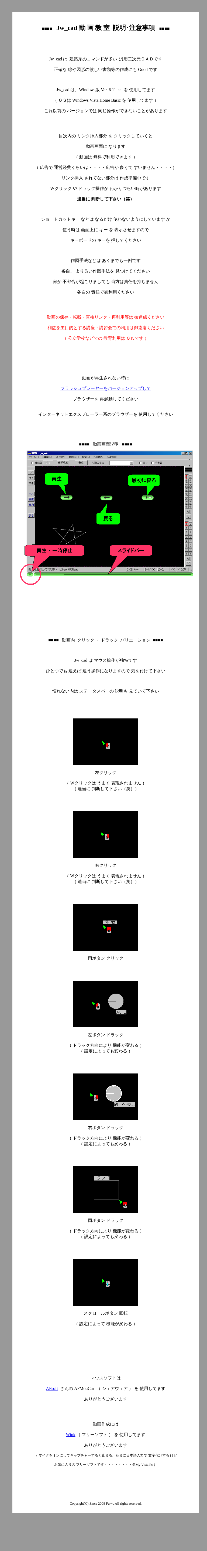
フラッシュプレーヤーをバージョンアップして (105, 388)
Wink (70, 1434)
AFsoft (52, 1388)
